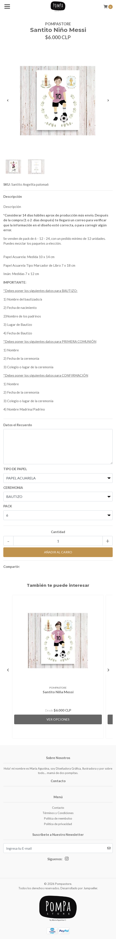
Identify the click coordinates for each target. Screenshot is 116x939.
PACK (7, 506)
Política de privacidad (58, 824)
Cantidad (58, 532)
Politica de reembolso (58, 818)
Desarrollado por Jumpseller (78, 888)
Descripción (12, 196)
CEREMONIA (13, 488)
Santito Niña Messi (58, 692)
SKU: (7, 184)
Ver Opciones (58, 719)
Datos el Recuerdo (17, 425)
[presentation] (7, 100)
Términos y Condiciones (58, 813)
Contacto (58, 807)
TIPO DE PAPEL (15, 469)
